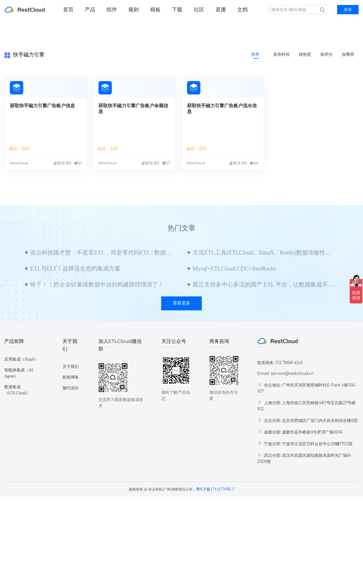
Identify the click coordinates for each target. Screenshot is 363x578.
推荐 (255, 54)
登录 (348, 10)
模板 (155, 9)
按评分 (326, 54)
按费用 (348, 54)
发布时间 (281, 54)
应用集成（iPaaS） (21, 359)
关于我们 (70, 366)
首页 (68, 9)
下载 (177, 9)
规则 (133, 9)
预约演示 (70, 388)
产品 (90, 9)
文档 (242, 9)
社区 (199, 9)
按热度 (305, 54)
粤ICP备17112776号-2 (215, 489)
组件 (112, 9)
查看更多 (181, 303)
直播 (220, 9)
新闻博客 (70, 377)
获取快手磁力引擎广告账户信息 (42, 105)
